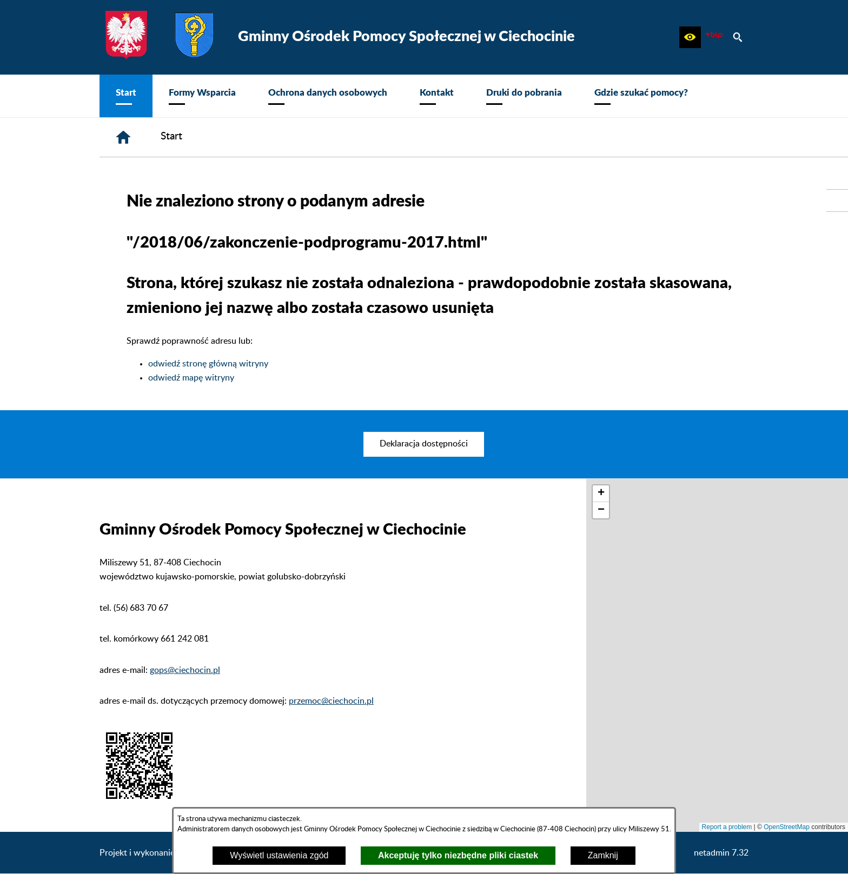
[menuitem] (126, 96)
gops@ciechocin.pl (185, 670)
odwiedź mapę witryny (191, 377)
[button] (690, 37)
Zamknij (603, 855)
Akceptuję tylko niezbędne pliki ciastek (458, 855)
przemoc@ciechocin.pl (331, 701)
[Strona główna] (123, 137)
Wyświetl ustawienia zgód (279, 855)
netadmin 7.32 (721, 853)
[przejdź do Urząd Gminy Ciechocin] (837, 200)
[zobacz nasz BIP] (714, 37)
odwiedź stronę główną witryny (208, 363)
